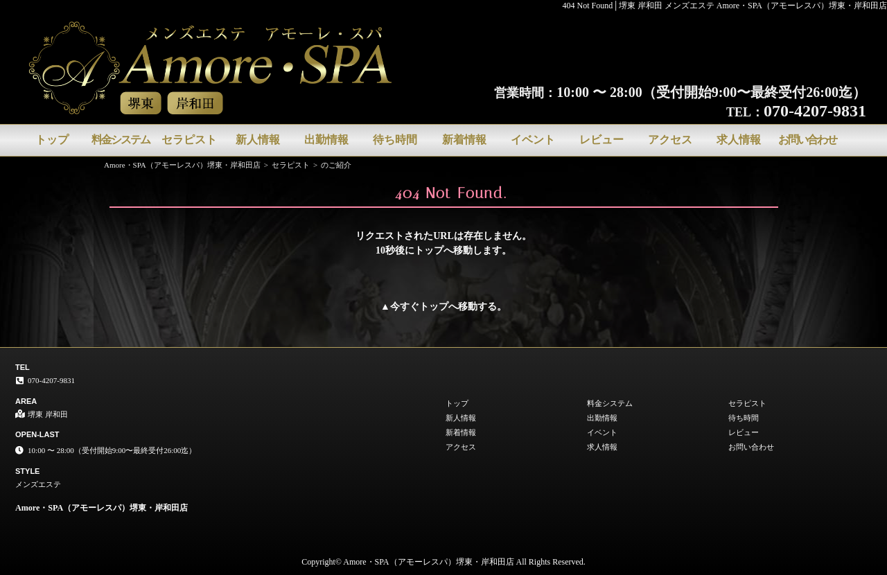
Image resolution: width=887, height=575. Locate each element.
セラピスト (189, 139)
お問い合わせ (807, 139)
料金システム (120, 139)
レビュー (601, 139)
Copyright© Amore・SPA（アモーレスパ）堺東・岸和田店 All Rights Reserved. (443, 562)
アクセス (670, 139)
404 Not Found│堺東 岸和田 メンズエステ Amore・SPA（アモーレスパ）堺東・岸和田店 (725, 5)
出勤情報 (326, 139)
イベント (533, 139)
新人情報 (258, 139)
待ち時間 (395, 139)
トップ (52, 139)
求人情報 (739, 139)
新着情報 (464, 139)
